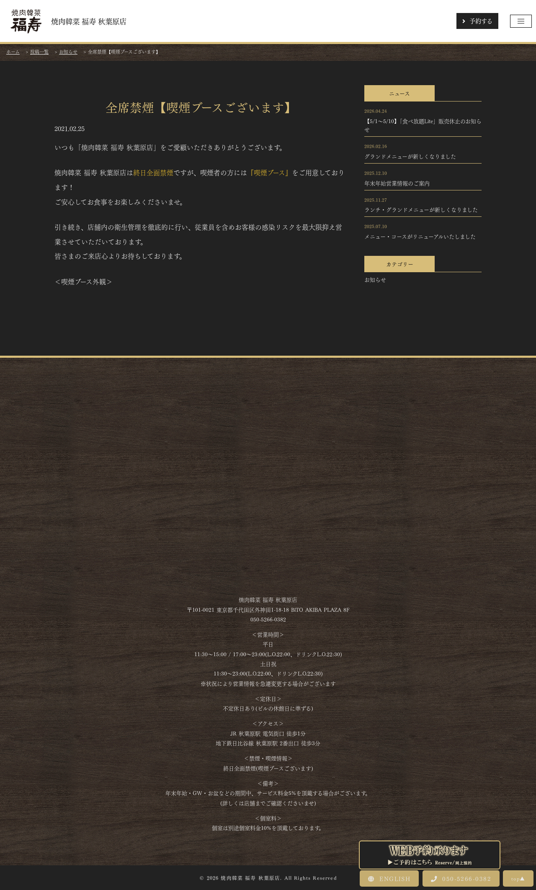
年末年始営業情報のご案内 (397, 183)
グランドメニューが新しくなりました (410, 156)
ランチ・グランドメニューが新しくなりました (421, 209)
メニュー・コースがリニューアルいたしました (420, 236)
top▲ (518, 878)
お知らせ (375, 279)
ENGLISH (389, 878)
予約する (477, 20)
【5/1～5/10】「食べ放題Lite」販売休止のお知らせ (423, 125)
